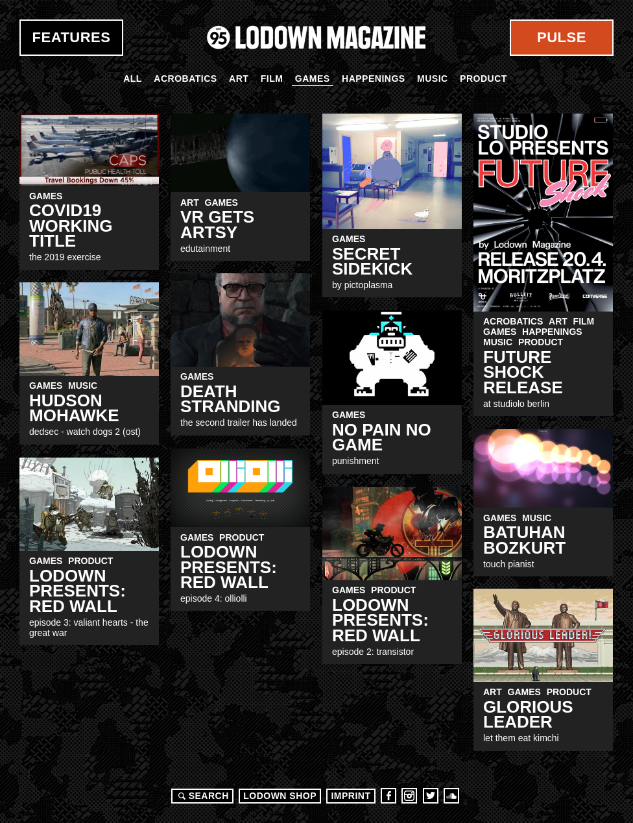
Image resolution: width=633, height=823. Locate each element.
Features (71, 37)
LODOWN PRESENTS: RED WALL (228, 567)
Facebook (388, 796)
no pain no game (381, 437)
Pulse (561, 37)
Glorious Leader (528, 714)
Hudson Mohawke (74, 408)
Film (272, 78)
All (132, 78)
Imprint (350, 796)
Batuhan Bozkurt (524, 539)
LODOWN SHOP (279, 796)
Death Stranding (230, 399)
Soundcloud (451, 796)
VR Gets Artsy (217, 224)
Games (312, 78)
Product (483, 78)
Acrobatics (185, 78)
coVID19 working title (71, 226)
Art (238, 78)
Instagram (409, 796)
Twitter (430, 796)
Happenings (373, 78)
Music (432, 78)
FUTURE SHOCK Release (523, 372)
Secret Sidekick (372, 261)
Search (201, 795)
